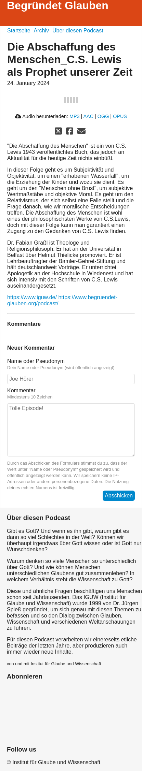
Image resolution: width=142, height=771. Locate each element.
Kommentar (71, 394)
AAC (88, 116)
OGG (103, 116)
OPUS (120, 116)
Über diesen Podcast (77, 30)
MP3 (74, 116)
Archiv (41, 30)
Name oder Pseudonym (71, 364)
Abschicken (119, 495)
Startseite (18, 30)
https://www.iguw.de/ (32, 297)
